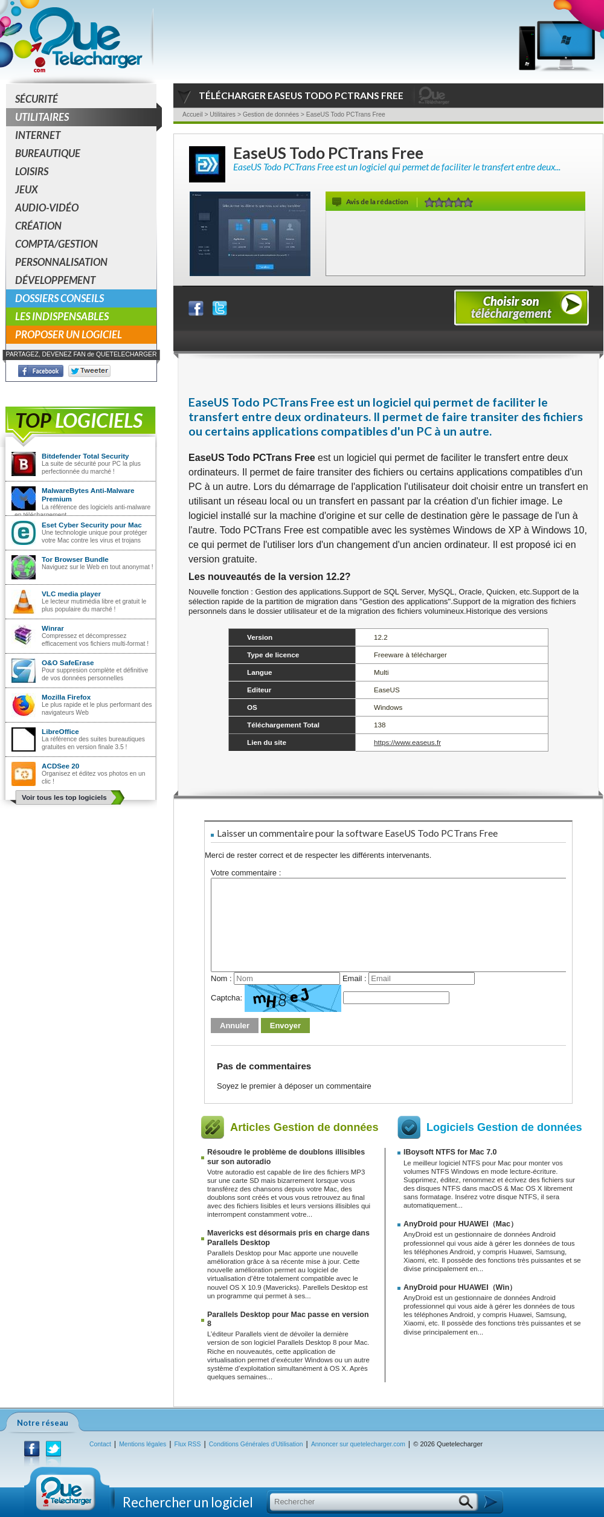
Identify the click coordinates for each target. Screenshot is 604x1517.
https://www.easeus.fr (407, 742)
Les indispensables (62, 316)
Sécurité (36, 98)
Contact (100, 1444)
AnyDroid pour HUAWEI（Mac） (460, 1224)
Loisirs (31, 171)
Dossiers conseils (59, 298)
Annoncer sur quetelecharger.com (358, 1444)
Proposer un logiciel (68, 334)
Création (38, 225)
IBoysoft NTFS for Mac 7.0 (450, 1152)
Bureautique (47, 153)
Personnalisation (61, 262)
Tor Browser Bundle (75, 559)
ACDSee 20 (60, 766)
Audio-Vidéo (47, 207)
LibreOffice (60, 731)
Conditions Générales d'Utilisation (256, 1444)
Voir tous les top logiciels (64, 797)
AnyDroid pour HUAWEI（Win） (459, 1287)
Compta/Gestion (56, 243)
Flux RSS (188, 1444)
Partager (203, 305)
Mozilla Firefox (66, 697)
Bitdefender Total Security (85, 456)
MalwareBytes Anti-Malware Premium (88, 494)
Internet (37, 135)
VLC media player (71, 593)
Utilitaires (85, 117)
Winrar (53, 628)
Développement (55, 280)
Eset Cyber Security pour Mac (92, 525)
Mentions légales (142, 1444)
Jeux (26, 189)
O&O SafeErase (68, 662)
